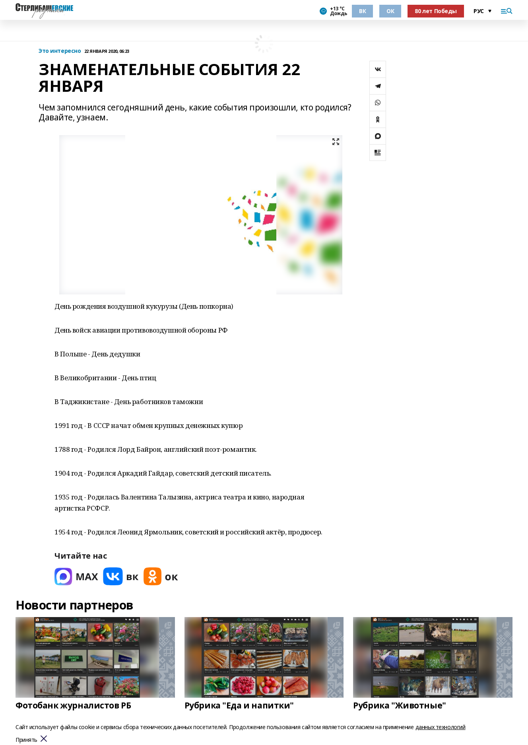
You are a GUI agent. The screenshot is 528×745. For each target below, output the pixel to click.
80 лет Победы (436, 11)
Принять (26, 740)
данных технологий (440, 727)
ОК (390, 11)
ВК (362, 11)
